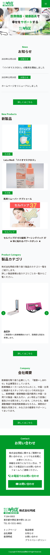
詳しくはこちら (25, 102)
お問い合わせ (26, 484)
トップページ (10, 529)
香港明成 (8, 536)
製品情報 (29, 529)
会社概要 (8, 533)
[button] (3, 313)
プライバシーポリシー (35, 540)
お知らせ (29, 533)
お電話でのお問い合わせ (25, 476)
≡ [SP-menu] (45, 4)
